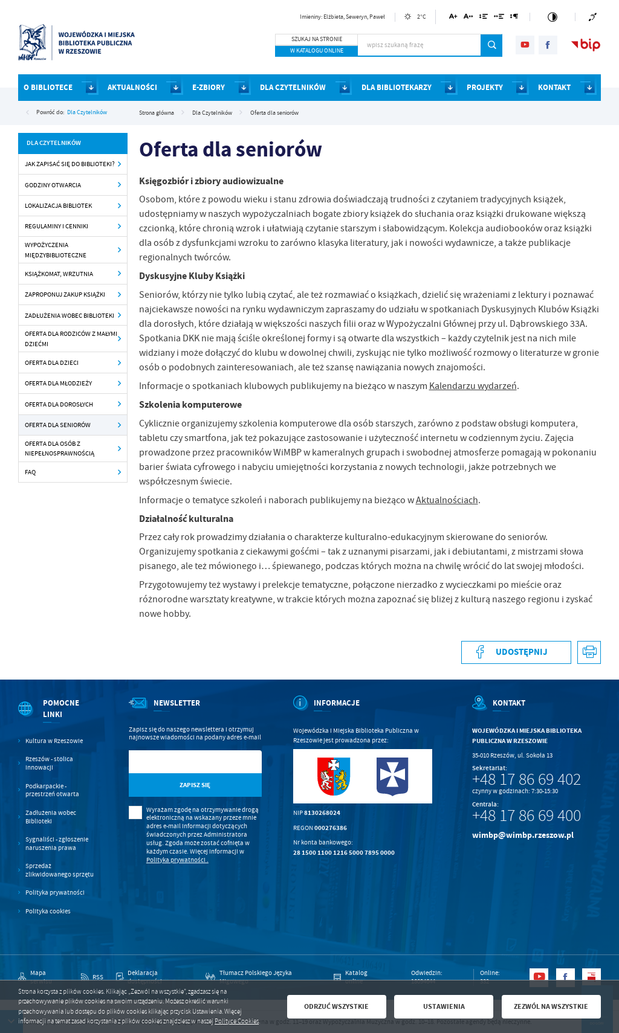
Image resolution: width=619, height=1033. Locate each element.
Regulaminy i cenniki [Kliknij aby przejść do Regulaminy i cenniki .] (56, 226)
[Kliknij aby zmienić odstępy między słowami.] (499, 18)
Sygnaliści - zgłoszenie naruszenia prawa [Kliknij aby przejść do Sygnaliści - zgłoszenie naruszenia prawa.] (56, 843)
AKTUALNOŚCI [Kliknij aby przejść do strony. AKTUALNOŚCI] (132, 87)
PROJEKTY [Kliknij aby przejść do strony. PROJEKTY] (485, 87)
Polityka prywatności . (177, 860)
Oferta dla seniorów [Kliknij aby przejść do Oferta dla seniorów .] (58, 424)
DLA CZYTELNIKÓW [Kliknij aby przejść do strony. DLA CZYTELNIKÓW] (293, 87)
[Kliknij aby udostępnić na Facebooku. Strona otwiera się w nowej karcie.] (516, 653)
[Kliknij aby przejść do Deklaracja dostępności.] (154, 977)
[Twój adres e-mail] (176, 762)
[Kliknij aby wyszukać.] (491, 45)
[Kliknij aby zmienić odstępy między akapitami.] (514, 18)
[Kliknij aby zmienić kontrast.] (552, 17)
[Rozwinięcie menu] (57, 717)
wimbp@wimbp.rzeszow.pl (523, 835)
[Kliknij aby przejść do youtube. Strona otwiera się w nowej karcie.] (525, 45)
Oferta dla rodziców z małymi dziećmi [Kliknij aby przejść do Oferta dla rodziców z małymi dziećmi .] (71, 338)
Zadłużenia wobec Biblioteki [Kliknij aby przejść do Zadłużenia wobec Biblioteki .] (69, 315)
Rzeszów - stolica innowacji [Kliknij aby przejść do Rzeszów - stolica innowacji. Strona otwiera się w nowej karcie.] (49, 763)
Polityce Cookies (237, 1021)
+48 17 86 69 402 (526, 779)
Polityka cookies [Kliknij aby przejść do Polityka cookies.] (48, 911)
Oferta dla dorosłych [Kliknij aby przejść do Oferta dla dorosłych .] (59, 404)
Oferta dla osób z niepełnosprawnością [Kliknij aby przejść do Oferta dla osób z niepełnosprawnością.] (59, 448)
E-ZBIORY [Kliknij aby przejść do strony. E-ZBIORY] (208, 87)
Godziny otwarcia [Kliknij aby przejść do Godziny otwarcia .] (53, 185)
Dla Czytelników (87, 112)
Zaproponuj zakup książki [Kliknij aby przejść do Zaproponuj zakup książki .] (65, 294)
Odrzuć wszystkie (336, 1006)
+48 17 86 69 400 (526, 815)
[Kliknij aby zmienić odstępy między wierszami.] (483, 18)
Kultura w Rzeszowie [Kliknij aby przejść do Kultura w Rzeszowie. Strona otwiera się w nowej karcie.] (54, 741)
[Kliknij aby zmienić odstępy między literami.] (468, 18)
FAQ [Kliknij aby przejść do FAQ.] (30, 472)
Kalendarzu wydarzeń (473, 386)
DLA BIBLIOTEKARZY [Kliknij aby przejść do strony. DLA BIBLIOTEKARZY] (396, 87)
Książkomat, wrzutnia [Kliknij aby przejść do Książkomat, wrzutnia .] (59, 273)
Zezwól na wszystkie (551, 1006)
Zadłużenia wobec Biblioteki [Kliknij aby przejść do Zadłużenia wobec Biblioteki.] (50, 817)
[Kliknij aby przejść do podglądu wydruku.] (589, 653)
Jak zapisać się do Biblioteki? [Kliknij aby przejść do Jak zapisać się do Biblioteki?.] (70, 163)
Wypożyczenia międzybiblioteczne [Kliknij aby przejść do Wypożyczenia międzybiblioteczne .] (55, 249)
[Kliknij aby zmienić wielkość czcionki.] (453, 18)
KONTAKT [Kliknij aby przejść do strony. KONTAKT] (554, 87)
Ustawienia (444, 1006)
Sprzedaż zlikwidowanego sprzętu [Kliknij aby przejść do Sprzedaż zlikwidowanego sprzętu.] (59, 870)
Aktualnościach (447, 500)
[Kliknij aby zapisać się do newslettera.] (195, 785)
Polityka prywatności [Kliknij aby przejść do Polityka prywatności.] (55, 892)
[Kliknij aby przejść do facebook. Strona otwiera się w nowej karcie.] (548, 45)
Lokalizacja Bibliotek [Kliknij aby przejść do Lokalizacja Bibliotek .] (58, 205)
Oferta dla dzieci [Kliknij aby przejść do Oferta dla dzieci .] (52, 362)
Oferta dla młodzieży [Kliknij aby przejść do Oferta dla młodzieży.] (58, 383)
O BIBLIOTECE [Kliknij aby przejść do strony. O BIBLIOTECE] (48, 87)
